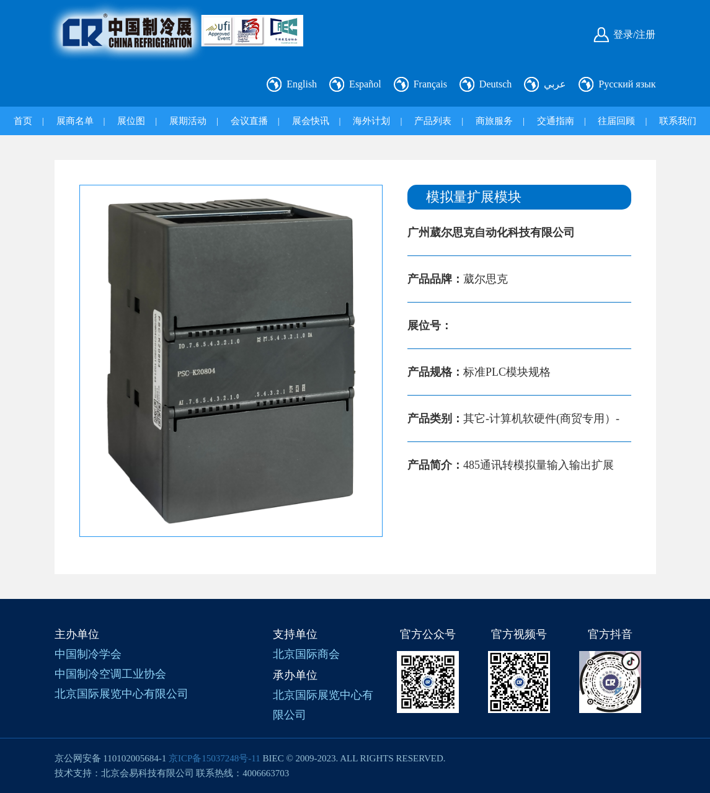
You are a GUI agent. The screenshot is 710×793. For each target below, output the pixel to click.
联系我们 (677, 121)
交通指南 (555, 121)
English (301, 84)
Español (365, 84)
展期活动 (187, 121)
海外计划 (371, 121)
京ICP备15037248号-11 (214, 758)
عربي (555, 84)
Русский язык (626, 84)
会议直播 (249, 121)
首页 (23, 121)
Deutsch (495, 84)
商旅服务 (494, 121)
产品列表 (432, 121)
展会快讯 (310, 121)
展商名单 (75, 121)
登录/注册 (634, 34)
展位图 (131, 121)
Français (430, 84)
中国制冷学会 (88, 654)
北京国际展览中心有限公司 (122, 694)
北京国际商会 (306, 654)
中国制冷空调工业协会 (110, 674)
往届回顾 (616, 121)
